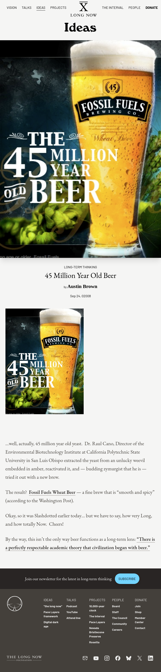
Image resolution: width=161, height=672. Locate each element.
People (134, 7)
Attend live (73, 618)
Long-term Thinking (80, 267)
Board (116, 606)
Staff (115, 612)
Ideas (40, 7)
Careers (117, 629)
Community (119, 623)
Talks (26, 7)
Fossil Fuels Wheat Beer (52, 492)
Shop (138, 612)
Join (137, 606)
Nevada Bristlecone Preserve (96, 632)
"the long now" (53, 606)
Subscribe (127, 579)
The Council (119, 618)
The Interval (112, 7)
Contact (140, 628)
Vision (12, 7)
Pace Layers (97, 622)
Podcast (71, 606)
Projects (58, 7)
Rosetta (94, 642)
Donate (151, 7)
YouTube (72, 612)
